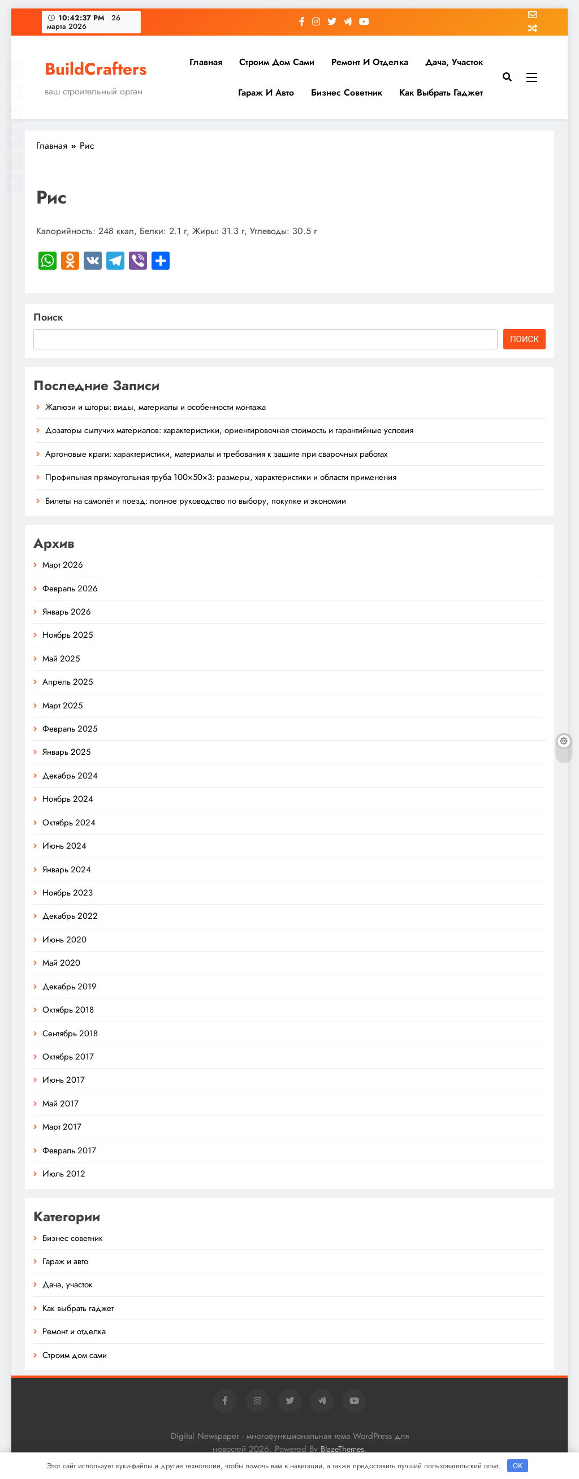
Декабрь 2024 (70, 775)
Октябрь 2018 (68, 1010)
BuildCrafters (95, 69)
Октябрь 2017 (68, 1056)
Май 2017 (60, 1103)
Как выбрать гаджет (441, 92)
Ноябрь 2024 (67, 799)
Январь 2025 (66, 752)
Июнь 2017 (63, 1080)
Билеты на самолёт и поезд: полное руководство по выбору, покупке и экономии (195, 501)
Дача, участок (454, 61)
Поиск (48, 317)
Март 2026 (62, 565)
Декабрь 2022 (70, 916)
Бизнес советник (346, 92)
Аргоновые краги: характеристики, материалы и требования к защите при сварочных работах (216, 454)
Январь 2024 (66, 869)
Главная (205, 61)
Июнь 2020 (64, 939)
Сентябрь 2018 (70, 1033)
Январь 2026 (66, 612)
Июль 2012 (63, 1173)
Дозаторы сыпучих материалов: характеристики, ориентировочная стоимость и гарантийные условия (229, 430)
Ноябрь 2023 (67, 892)
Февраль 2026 (70, 588)
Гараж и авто (266, 92)
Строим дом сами (276, 61)
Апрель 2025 (67, 682)
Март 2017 (61, 1127)
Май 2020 (61, 963)
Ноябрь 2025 (67, 635)
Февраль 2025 (69, 729)
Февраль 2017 (69, 1150)
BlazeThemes (342, 1449)
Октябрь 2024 (69, 822)
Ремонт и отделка (369, 61)
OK (517, 1465)
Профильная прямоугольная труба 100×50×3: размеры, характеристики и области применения (220, 477)
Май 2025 (61, 658)
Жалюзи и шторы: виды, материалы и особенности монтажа (155, 407)
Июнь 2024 (64, 846)
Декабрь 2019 (69, 986)
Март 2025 (62, 705)
